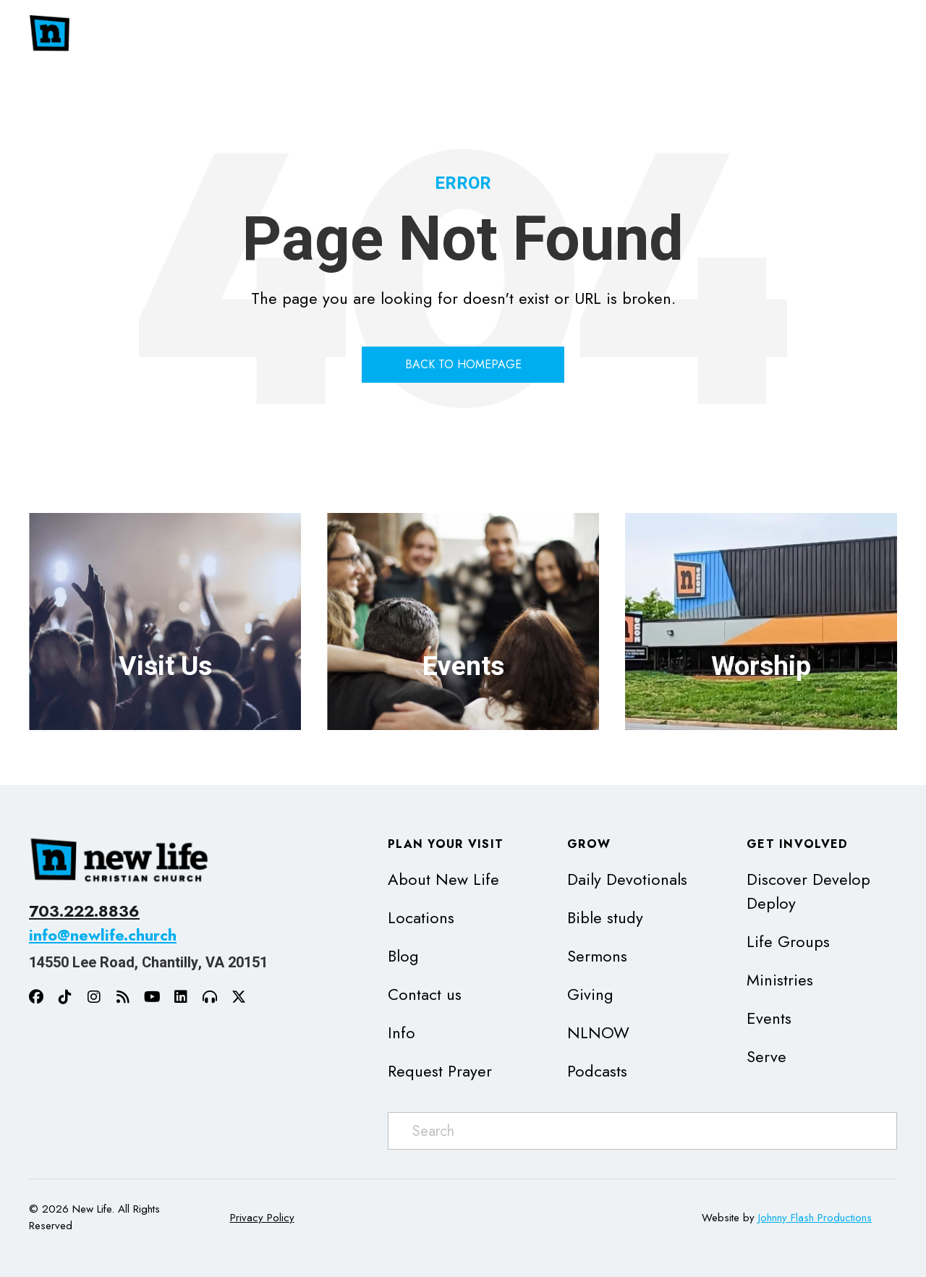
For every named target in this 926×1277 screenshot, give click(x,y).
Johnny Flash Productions (815, 1218)
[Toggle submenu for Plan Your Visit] (681, 33)
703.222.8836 (84, 910)
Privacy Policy (262, 1218)
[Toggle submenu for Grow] (761, 33)
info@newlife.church (103, 934)
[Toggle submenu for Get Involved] (882, 33)
